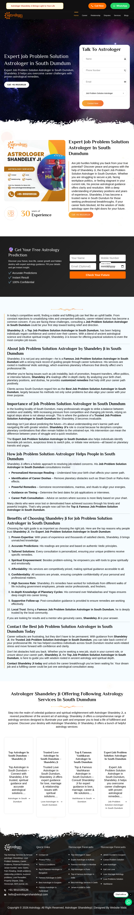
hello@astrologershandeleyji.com (28, 894)
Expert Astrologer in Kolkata (82, 860)
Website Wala (118, 907)
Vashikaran (108, 884)
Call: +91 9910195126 (16, 85)
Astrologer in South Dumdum (19, 803)
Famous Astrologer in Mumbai (83, 864)
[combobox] (104, 93)
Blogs (126, 15)
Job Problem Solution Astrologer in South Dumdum (116, 807)
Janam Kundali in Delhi (80, 887)
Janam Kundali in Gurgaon (114, 855)
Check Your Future (98, 275)
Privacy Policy (44, 860)
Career (84, 15)
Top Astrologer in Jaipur (81, 855)
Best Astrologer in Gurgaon (50, 882)
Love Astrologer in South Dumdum (51, 807)
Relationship (95, 15)
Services (117, 15)
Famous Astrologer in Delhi (50, 878)
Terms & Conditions (47, 864)
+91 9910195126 (18, 889)
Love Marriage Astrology (113, 874)
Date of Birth (105, 264)
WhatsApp (120, 6)
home (76, 15)
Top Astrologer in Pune (80, 869)
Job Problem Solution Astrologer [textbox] (99, 93)
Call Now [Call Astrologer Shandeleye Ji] (97, 6)
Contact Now (92, 103)
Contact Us (43, 855)
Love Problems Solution (113, 879)
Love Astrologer (109, 864)
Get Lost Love (109, 869)
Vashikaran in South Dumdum (83, 803)
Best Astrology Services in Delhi (84, 882)
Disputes (107, 15)
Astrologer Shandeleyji (78, 907)
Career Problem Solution (113, 860)
